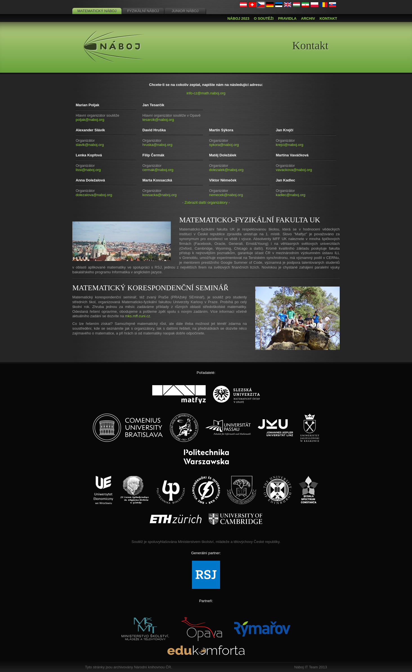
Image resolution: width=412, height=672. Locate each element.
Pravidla (287, 18)
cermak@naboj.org (157, 170)
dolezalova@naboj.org (94, 195)
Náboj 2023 (238, 18)
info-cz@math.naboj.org (206, 93)
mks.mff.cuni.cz (137, 316)
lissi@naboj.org (88, 170)
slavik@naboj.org (90, 145)
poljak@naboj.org (90, 119)
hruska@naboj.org (157, 145)
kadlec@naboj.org (290, 195)
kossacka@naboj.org (159, 195)
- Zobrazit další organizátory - (206, 202)
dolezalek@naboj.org (226, 170)
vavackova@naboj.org (294, 170)
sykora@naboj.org (224, 145)
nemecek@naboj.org (226, 195)
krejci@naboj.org (289, 145)
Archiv (308, 18)
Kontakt (328, 18)
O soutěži (264, 18)
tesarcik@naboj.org (158, 119)
